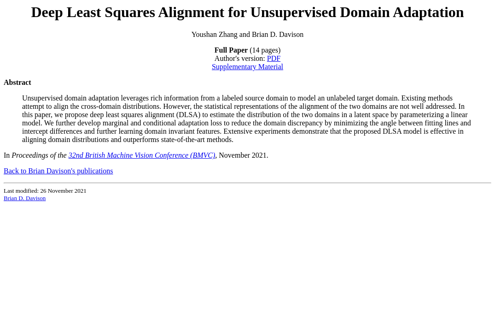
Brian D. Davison (25, 198)
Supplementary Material (247, 67)
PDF (273, 58)
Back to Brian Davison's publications (58, 171)
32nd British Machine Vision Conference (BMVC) (142, 155)
